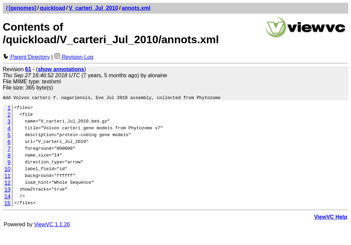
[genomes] (22, 8)
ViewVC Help (330, 218)
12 (7, 184)
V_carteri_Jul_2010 (93, 8)
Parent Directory (26, 57)
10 (7, 170)
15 (7, 204)
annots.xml (136, 8)
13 (7, 191)
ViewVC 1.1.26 (52, 225)
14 (7, 197)
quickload (52, 8)
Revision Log (73, 57)
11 (7, 177)
